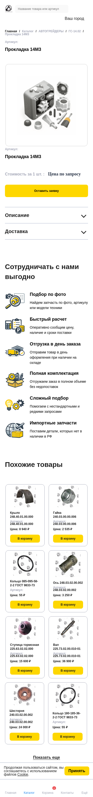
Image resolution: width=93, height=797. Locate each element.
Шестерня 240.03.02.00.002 (21, 713)
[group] (46, 105)
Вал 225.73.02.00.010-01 (67, 647)
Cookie (22, 774)
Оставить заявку (46, 191)
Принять (76, 771)
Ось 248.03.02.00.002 (68, 583)
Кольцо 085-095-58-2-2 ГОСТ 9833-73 (24, 583)
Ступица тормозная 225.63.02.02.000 (24, 647)
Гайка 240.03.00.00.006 (64, 515)
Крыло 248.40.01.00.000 (21, 515)
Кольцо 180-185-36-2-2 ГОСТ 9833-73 (67, 715)
